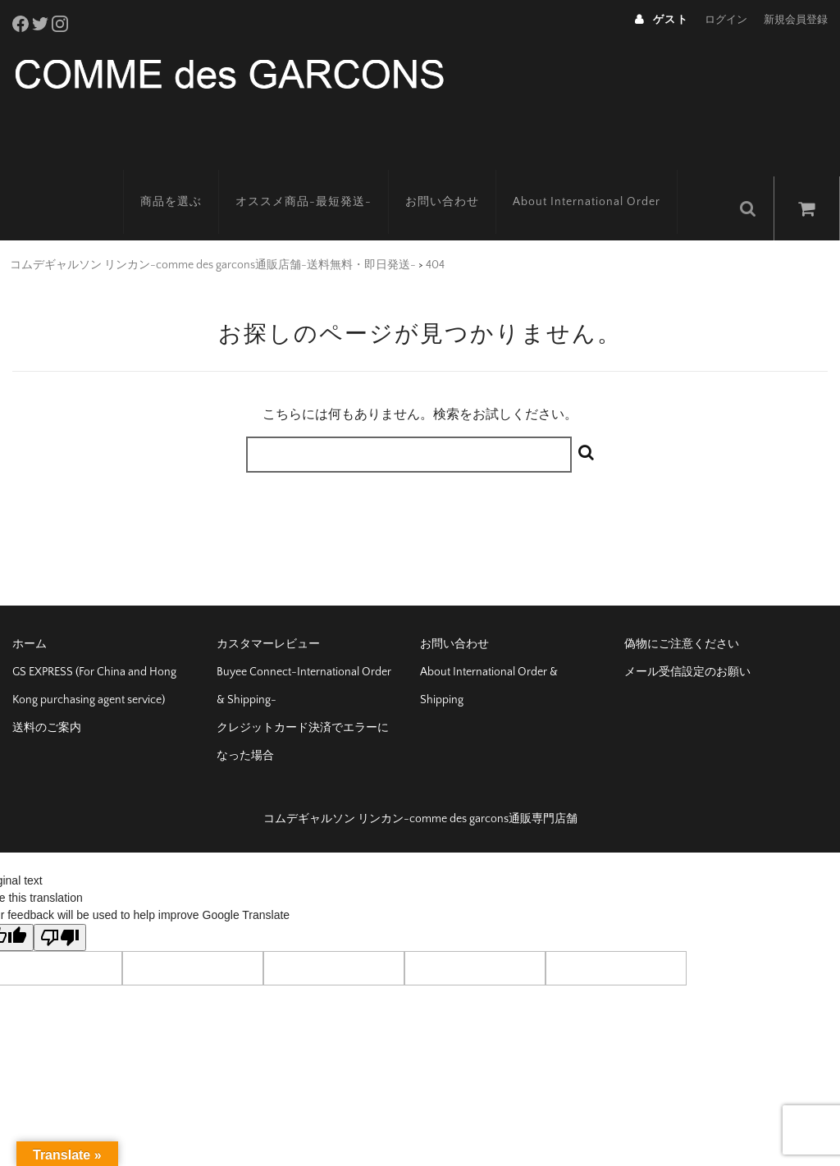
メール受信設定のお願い (687, 640)
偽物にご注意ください (681, 612)
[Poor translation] (60, 905)
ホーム (29, 612)
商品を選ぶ (190, 176)
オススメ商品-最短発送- (322, 176)
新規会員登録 (796, 19)
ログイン (726, 19)
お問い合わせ (461, 176)
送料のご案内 (46, 695)
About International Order (605, 176)
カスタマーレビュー (268, 612)
